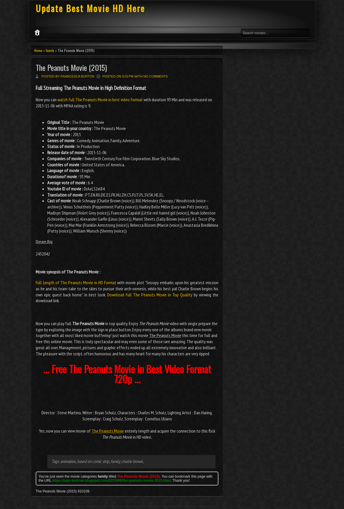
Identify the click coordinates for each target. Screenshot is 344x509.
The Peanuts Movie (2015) (71, 67)
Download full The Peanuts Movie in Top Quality (149, 295)
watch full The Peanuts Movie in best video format (100, 99)
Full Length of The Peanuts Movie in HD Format (76, 282)
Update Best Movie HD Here (90, 8)
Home (38, 50)
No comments (156, 76)
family (50, 50)
